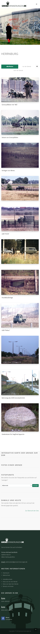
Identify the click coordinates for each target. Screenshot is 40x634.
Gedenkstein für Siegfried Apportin (13, 434)
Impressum (6, 573)
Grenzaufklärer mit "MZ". (10, 105)
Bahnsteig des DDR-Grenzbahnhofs (13, 398)
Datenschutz (6, 575)
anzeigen (35, 485)
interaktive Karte (7, 579)
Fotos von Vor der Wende (10, 581)
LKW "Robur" (6, 330)
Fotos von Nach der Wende (10, 584)
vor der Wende (26, 66)
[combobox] (16, 485)
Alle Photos (9, 66)
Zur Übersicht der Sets (32, 511)
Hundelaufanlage (7, 298)
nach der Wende (18, 70)
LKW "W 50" (5, 234)
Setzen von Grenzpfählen (10, 137)
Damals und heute (8, 586)
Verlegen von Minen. (8, 170)
